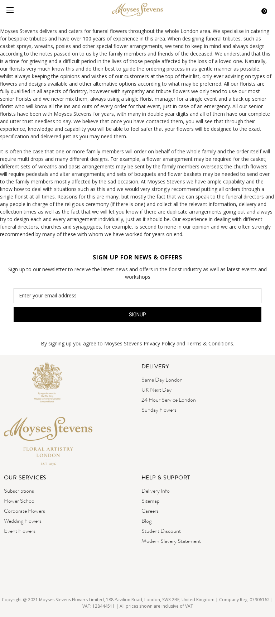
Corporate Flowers (24, 511)
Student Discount (161, 531)
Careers (150, 511)
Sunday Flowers (159, 410)
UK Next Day (156, 390)
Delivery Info (155, 491)
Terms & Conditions (210, 343)
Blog (146, 521)
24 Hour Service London (168, 400)
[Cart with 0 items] (262, 10)
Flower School (19, 501)
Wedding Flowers (23, 521)
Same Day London (162, 380)
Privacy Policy (159, 343)
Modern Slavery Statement (171, 541)
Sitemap (150, 501)
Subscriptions (19, 491)
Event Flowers (19, 531)
